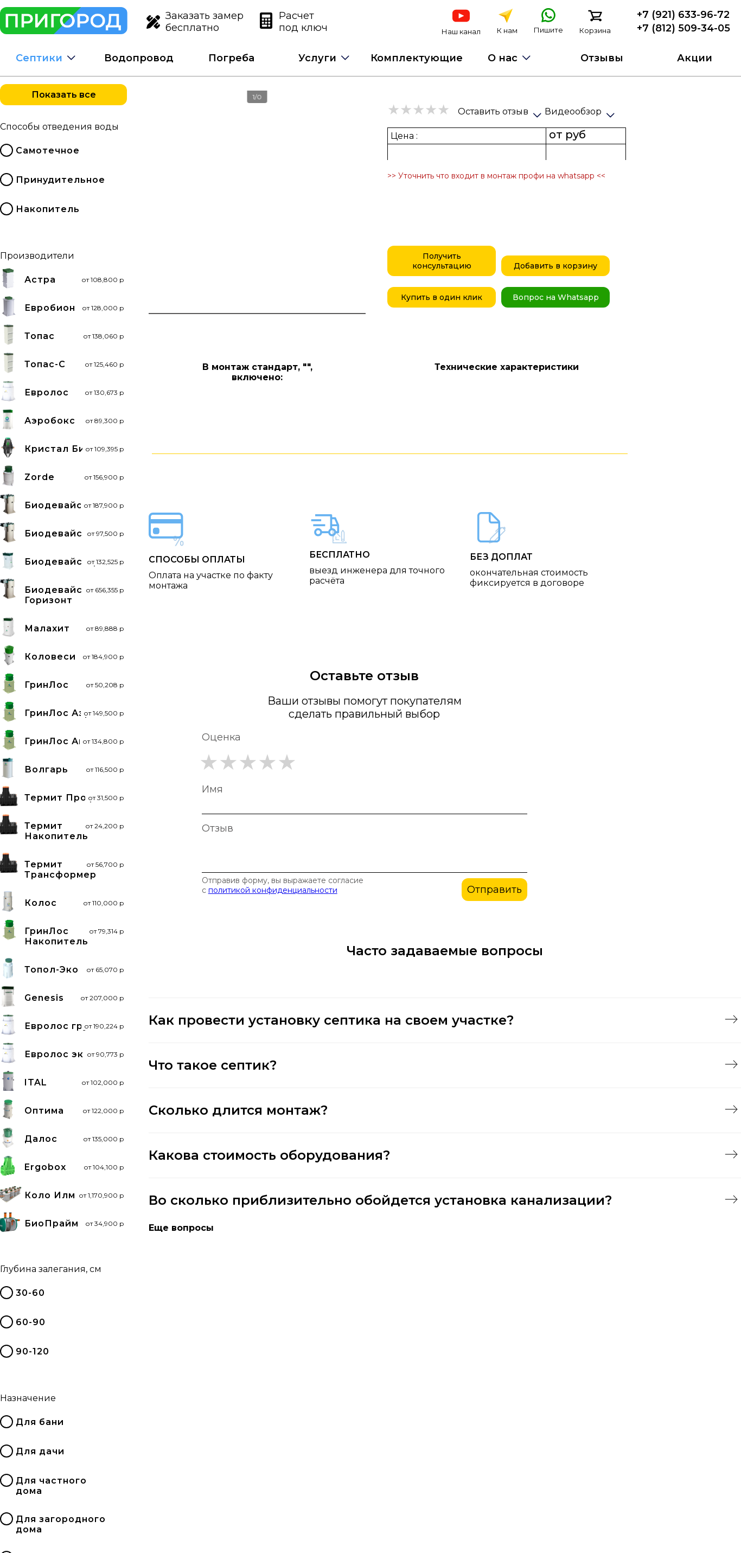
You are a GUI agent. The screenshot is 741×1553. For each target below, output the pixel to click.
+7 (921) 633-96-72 (683, 15)
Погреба (231, 58)
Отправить (494, 890)
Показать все (63, 95)
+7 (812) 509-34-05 (683, 28)
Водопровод (139, 58)
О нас (503, 58)
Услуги (317, 58)
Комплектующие (416, 58)
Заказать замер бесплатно (195, 22)
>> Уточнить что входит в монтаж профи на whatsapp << (496, 176)
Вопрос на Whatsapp (556, 297)
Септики (39, 58)
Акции (694, 58)
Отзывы (601, 58)
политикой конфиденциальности (272, 890)
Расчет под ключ (294, 22)
